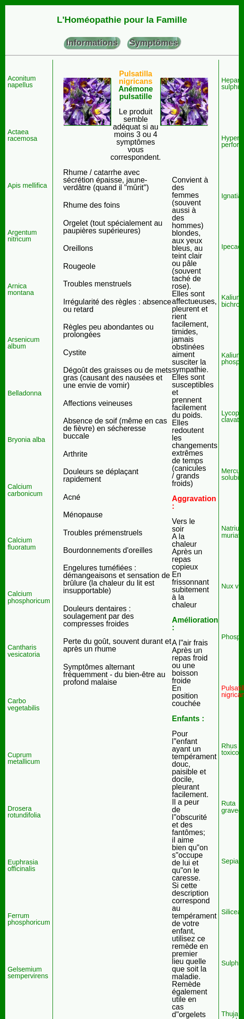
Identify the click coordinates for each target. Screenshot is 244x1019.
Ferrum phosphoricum (29, 919)
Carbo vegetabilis (24, 704)
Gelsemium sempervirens (28, 973)
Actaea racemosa (22, 135)
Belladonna (25, 393)
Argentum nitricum (22, 236)
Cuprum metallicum (24, 758)
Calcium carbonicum (25, 490)
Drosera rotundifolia (24, 812)
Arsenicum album (24, 343)
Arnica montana (21, 289)
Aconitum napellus (22, 82)
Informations (92, 42)
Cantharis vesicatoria (24, 651)
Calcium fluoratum (22, 544)
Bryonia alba (26, 439)
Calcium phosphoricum (29, 597)
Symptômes (154, 42)
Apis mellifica (27, 185)
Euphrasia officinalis (23, 865)
